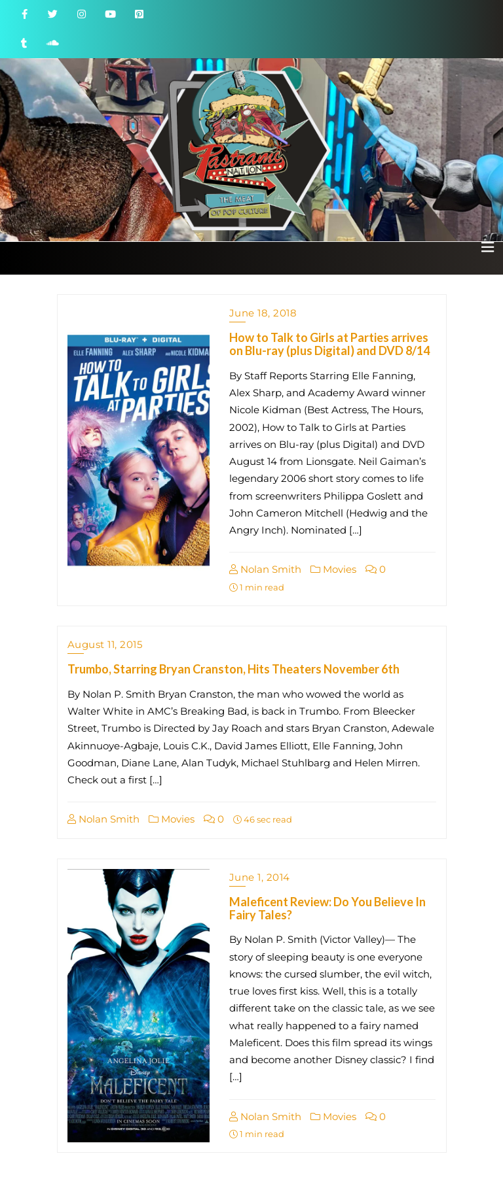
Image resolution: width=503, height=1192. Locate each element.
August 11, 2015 (105, 644)
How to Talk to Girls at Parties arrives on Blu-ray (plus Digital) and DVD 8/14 (329, 344)
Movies (333, 569)
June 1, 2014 (259, 877)
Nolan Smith (265, 569)
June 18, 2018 (263, 313)
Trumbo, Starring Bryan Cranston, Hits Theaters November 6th (233, 669)
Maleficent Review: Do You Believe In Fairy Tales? (327, 908)
